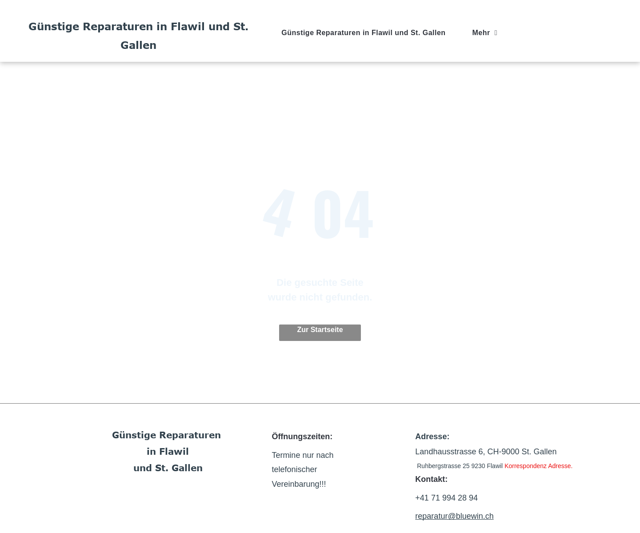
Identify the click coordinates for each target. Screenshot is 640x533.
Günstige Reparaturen (166, 434)
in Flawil (168, 451)
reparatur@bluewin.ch (454, 516)
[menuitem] (363, 32)
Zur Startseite (320, 329)
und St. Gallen (168, 467)
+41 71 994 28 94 (446, 497)
